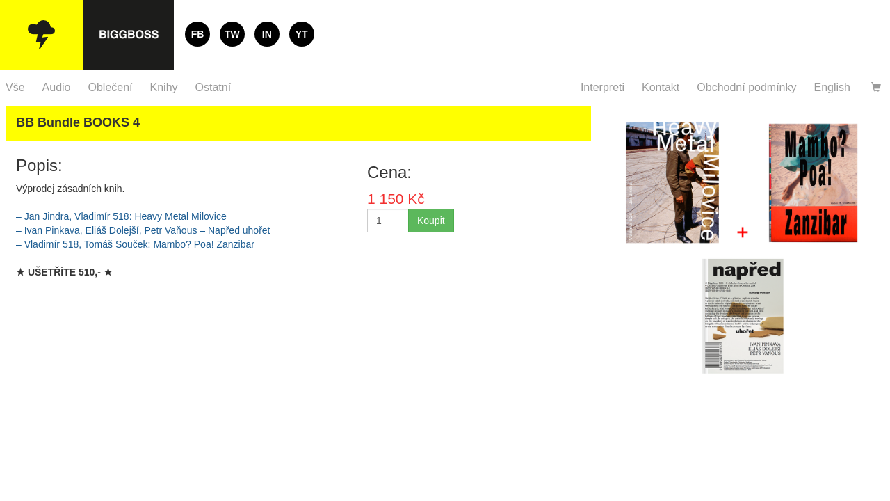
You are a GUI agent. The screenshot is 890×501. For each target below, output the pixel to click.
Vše (15, 87)
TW (232, 34)
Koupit (431, 220)
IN (267, 34)
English (832, 87)
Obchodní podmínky (746, 87)
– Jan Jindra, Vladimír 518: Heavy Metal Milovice (121, 216)
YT (302, 34)
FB (197, 34)
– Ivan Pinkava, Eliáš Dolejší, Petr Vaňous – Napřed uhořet (143, 230)
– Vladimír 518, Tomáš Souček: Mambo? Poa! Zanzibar (135, 244)
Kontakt (660, 87)
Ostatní (213, 87)
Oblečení (110, 87)
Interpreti (602, 87)
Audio (56, 87)
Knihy (164, 87)
